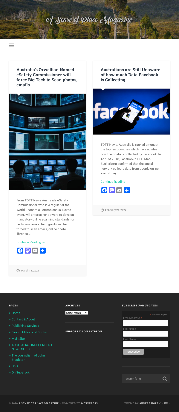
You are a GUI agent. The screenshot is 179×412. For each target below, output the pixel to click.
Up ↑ (167, 403)
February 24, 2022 (115, 210)
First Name (129, 329)
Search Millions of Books (29, 332)
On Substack (21, 372)
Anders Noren (150, 403)
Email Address (132, 318)
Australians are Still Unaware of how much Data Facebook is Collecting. (130, 74)
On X (15, 366)
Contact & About (23, 319)
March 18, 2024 (30, 270)
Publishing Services (25, 326)
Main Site (18, 338)
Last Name (129, 339)
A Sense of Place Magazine (39, 403)
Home (16, 313)
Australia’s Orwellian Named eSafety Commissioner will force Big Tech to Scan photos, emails (46, 77)
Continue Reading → (30, 242)
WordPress (89, 403)
